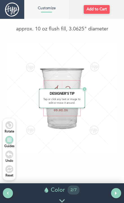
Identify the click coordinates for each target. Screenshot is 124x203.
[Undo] (9, 154)
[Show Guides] (9, 140)
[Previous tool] (8, 193)
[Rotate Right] (9, 125)
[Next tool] (116, 193)
